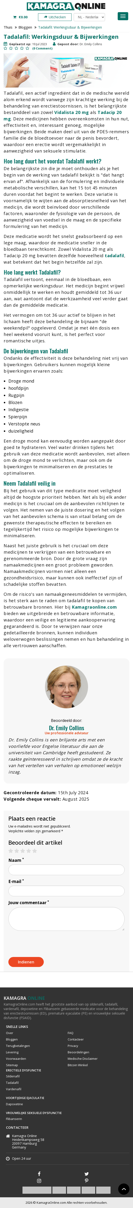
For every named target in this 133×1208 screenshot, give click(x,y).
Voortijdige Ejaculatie (25, 1098)
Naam (16, 860)
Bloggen (25, 27)
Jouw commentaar (28, 902)
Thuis (8, 27)
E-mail (16, 881)
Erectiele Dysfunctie (23, 1070)
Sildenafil (13, 1076)
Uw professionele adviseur (67, 733)
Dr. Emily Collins (66, 727)
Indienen (26, 962)
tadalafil (114, 255)
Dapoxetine (14, 1104)
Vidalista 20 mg (71, 112)
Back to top (123, 1189)
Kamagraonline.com (94, 607)
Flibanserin (14, 1119)
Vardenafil (13, 1089)
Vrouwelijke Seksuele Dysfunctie (34, 1113)
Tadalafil (12, 1082)
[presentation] (44, 943)
